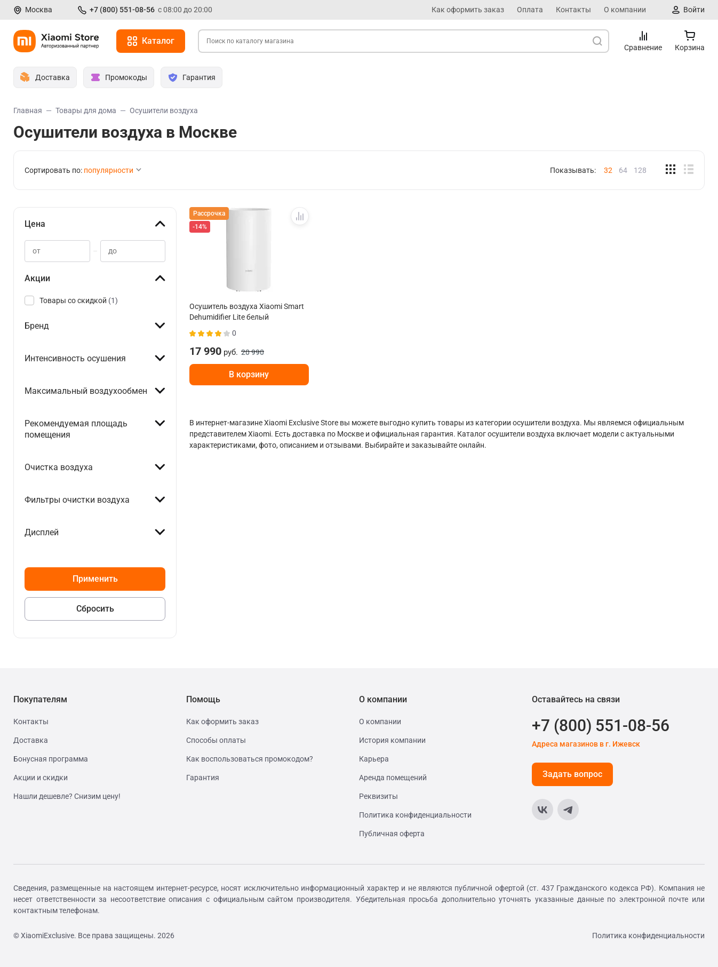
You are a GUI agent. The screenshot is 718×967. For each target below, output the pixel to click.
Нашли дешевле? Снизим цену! (67, 796)
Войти (694, 9)
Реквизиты (378, 796)
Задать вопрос (572, 774)
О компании (625, 9)
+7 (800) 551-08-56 (122, 9)
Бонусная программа (50, 759)
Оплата (530, 9)
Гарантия (202, 777)
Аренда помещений (393, 777)
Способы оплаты (216, 740)
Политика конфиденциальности (415, 815)
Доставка (30, 740)
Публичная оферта (392, 833)
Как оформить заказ (468, 9)
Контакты (573, 9)
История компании (392, 740)
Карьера (374, 759)
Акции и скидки (40, 777)
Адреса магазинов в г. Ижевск (586, 744)
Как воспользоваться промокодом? (249, 759)
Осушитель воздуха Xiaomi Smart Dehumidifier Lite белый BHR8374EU (246, 311)
